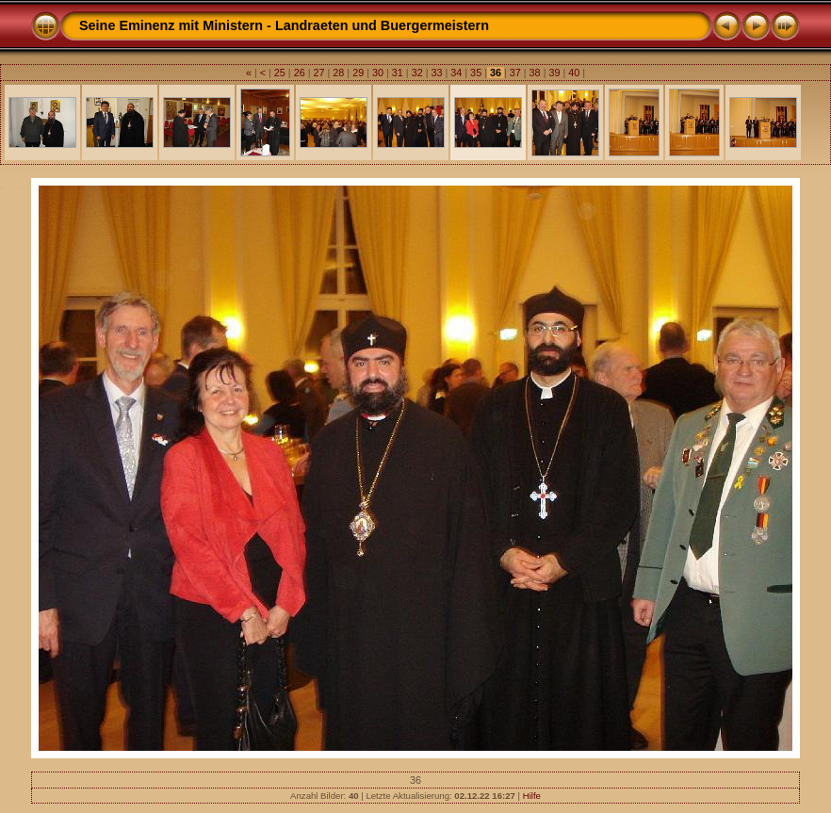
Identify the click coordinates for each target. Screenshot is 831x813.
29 (358, 72)
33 (436, 72)
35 (475, 72)
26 (299, 72)
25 (279, 72)
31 (397, 72)
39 (554, 72)
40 (573, 72)
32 (417, 72)
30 (377, 72)
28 (338, 72)
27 (319, 72)
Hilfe (532, 795)
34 (456, 72)
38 (535, 72)
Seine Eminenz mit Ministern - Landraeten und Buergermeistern (284, 25)
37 (515, 72)
